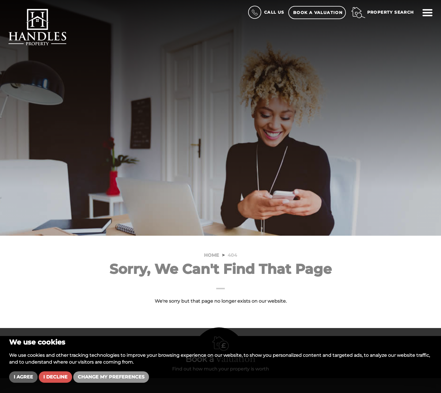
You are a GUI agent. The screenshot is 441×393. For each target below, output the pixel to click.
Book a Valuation (317, 12)
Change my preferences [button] (111, 377)
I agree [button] (23, 377)
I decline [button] (55, 377)
